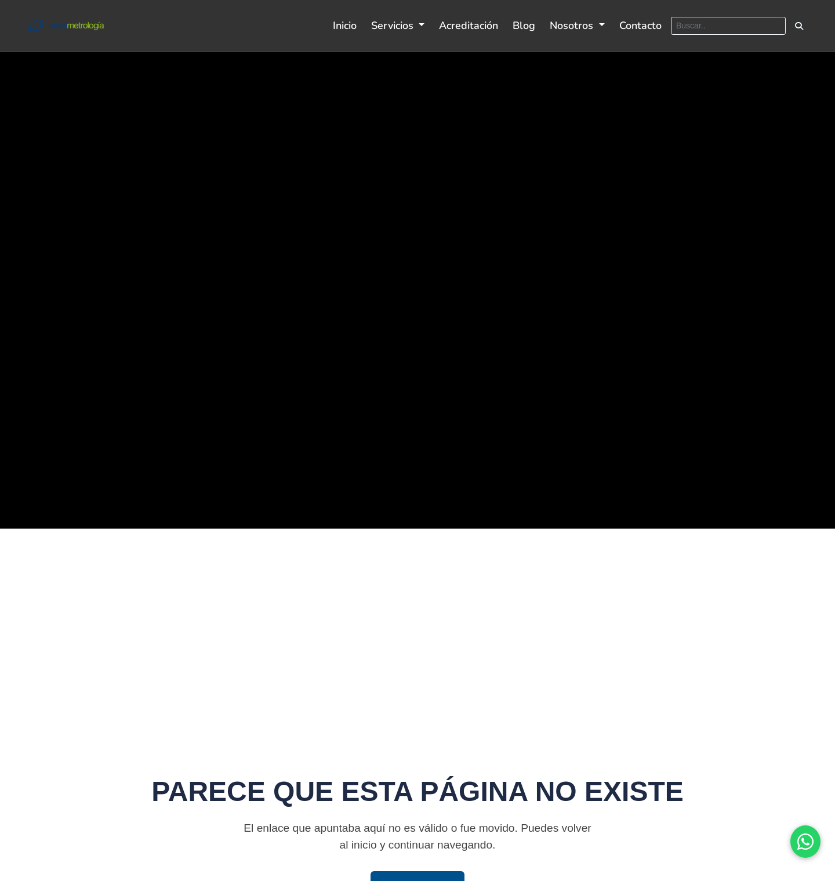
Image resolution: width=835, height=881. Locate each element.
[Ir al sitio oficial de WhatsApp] (805, 841)
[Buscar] (728, 26)
